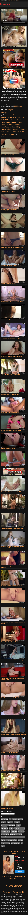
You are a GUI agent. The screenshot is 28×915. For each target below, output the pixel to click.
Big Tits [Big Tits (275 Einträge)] (17, 117)
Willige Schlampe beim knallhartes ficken (11, 173)
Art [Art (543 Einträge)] (9, 117)
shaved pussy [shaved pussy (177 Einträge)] (5, 134)
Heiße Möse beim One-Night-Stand (10, 412)
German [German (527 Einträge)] (18, 125)
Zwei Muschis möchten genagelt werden (11, 265)
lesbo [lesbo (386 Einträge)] (25, 129)
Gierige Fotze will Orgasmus (8, 466)
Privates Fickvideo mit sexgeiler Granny (11, 430)
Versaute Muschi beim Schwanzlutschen (11, 320)
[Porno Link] (14, 36)
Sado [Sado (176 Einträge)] (22, 131)
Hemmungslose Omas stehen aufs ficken (11, 604)
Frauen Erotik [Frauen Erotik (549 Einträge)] (20, 828)
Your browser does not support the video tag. (14, 16)
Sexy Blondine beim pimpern (8, 283)
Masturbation (21, 111)
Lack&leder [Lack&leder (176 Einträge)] (4, 129)
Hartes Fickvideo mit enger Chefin (9, 641)
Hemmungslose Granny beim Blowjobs (11, 229)
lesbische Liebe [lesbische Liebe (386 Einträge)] (17, 129)
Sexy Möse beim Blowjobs (7, 154)
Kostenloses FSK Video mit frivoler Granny (12, 660)
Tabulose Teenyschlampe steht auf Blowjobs (12, 528)
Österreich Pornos (12, 0)
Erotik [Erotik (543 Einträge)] (3, 122)
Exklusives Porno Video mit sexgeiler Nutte (12, 301)
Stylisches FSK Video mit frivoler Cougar (11, 788)
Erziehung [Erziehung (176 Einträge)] (9, 122)
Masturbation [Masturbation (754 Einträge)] (6, 132)
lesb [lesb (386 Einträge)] (9, 129)
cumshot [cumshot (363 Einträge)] (16, 120)
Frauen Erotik (14, 111)
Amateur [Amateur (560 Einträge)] (4, 117)
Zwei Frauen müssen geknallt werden (10, 697)
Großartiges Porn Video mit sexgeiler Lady (12, 356)
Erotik (9, 111)
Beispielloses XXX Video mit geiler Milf (11, 491)
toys (6, 112)
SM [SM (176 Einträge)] (11, 134)
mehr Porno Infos (5, 102)
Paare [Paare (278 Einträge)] (19, 131)
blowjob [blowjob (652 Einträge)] (4, 120)
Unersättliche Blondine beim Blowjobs (10, 338)
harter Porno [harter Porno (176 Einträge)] (5, 127)
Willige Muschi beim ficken (8, 448)
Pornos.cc (6, 4)
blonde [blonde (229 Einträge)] (22, 117)
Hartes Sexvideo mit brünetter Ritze (10, 394)
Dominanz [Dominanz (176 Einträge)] (23, 120)
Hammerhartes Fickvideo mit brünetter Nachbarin (13, 734)
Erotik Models (10, 109)
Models (2, 112)
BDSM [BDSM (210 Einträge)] (12, 117)
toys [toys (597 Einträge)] (13, 134)
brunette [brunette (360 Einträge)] (10, 120)
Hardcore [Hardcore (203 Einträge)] (24, 125)
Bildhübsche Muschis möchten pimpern (11, 770)
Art (7, 111)
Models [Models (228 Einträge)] (14, 131)
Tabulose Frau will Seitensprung (9, 191)
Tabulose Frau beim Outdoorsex (9, 716)
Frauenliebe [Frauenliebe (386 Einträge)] (10, 125)
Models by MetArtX (13, 114)
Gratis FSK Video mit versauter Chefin (10, 510)
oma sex (19, 0)
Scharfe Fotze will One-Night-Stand (10, 752)
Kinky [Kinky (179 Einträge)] (18, 127)
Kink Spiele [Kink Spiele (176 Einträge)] (12, 127)
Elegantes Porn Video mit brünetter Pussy (11, 585)
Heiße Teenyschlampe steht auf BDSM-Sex (12, 247)
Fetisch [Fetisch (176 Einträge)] (14, 122)
